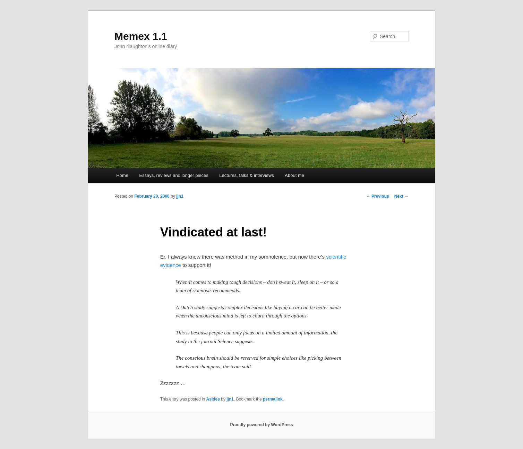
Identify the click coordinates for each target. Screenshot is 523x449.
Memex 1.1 (140, 36)
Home (122, 175)
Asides (213, 399)
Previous (377, 196)
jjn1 (179, 196)
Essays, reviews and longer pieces (173, 175)
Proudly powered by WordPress (261, 424)
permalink (273, 399)
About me (294, 175)
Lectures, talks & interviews (246, 175)
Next (401, 196)
